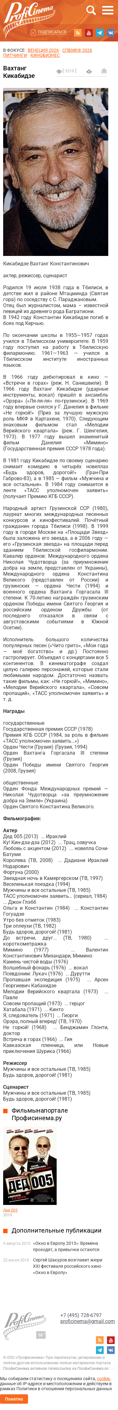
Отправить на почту (104, 70)
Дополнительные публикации (57, 1230)
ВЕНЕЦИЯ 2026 (43, 50)
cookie (103, 1378)
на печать (89, 71)
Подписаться (52, 32)
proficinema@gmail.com (87, 1321)
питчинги (15, 55)
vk (111, 33)
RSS (78, 33)
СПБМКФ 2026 (77, 50)
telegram (100, 33)
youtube (89, 33)
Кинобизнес (45, 55)
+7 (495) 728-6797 (81, 1315)
